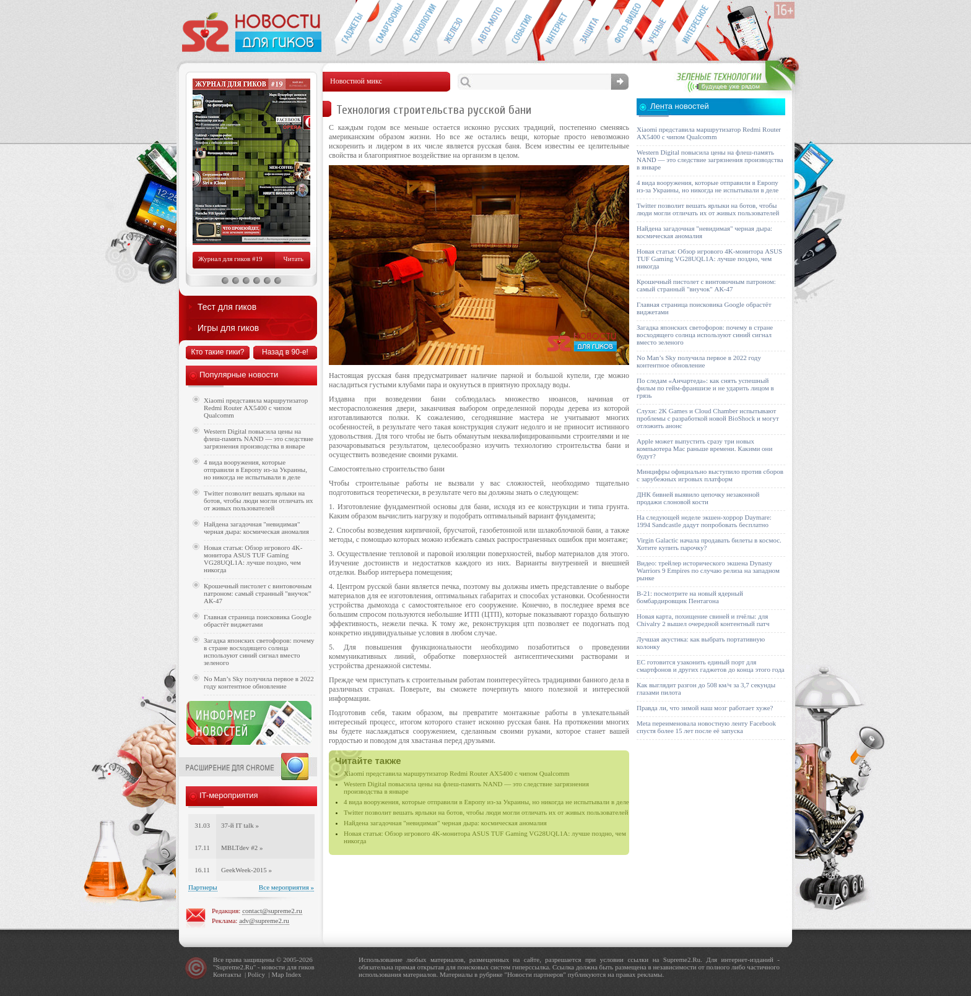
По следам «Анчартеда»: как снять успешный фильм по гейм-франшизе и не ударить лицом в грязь (705, 388)
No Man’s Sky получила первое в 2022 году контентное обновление (259, 682)
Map (277, 974)
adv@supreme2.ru (264, 920)
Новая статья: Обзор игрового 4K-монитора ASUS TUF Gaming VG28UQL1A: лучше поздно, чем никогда (253, 558)
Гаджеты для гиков (351, 28)
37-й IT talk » (240, 825)
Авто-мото (488, 28)
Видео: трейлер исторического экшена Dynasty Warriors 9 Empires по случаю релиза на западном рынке (708, 570)
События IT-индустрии (522, 28)
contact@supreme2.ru (272, 910)
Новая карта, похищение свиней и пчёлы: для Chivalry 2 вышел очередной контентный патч (703, 619)
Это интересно (698, 28)
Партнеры (202, 887)
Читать (293, 258)
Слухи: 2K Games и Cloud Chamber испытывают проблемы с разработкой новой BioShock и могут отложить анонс (708, 418)
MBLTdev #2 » (242, 847)
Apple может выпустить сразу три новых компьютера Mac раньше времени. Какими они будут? (704, 448)
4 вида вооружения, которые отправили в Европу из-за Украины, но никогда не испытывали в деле (486, 801)
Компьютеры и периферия (454, 28)
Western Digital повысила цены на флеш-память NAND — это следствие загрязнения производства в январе (258, 438)
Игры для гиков (228, 328)
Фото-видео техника (624, 28)
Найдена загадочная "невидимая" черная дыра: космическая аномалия (445, 822)
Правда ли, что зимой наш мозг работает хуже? (705, 707)
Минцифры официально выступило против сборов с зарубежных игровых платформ (710, 475)
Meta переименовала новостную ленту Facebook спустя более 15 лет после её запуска (706, 726)
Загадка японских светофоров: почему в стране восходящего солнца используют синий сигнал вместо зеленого (259, 651)
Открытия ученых (658, 28)
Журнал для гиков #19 (230, 258)
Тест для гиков (227, 307)
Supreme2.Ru (234, 967)
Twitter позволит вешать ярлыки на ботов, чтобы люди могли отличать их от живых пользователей (486, 812)
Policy (256, 974)
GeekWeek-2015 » (246, 870)
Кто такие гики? (217, 352)
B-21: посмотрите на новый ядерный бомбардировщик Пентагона (690, 597)
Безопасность (590, 28)
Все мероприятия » (286, 887)
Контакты (227, 974)
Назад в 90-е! (285, 352)
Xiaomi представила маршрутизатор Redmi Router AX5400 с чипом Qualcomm (457, 773)
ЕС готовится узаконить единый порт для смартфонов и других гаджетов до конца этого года (711, 665)
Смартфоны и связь (385, 28)
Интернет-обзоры (556, 28)
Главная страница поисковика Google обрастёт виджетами (257, 620)
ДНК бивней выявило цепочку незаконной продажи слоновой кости (698, 498)
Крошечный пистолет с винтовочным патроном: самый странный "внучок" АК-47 (257, 593)
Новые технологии (420, 28)
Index (293, 974)
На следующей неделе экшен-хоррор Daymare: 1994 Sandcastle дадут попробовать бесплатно (704, 520)
